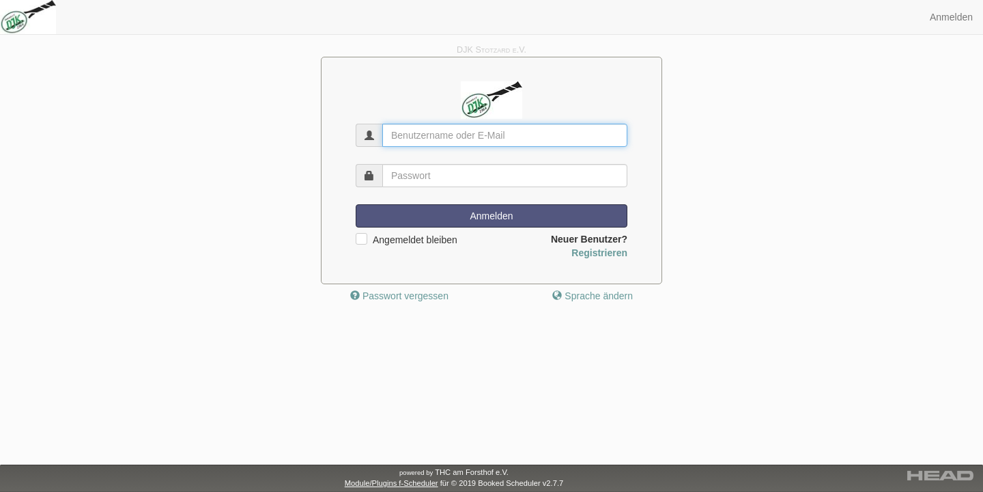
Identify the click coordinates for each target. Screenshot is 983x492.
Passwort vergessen (399, 295)
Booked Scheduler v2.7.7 (520, 483)
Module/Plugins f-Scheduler (391, 483)
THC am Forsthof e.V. (454, 472)
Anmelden (951, 17)
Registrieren (599, 252)
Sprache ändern (592, 295)
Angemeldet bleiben (415, 239)
